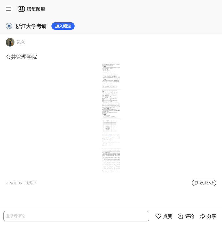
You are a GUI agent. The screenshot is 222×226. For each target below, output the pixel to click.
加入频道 (63, 26)
